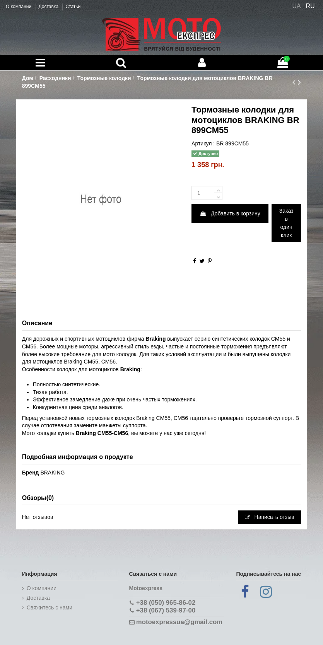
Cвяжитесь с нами (49, 607)
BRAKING (52, 472)
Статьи (72, 6)
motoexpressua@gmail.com (179, 622)
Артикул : (203, 143)
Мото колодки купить (48, 433)
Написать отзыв (269, 517)
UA (296, 6)
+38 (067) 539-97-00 (165, 610)
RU (310, 6)
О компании (19, 6)
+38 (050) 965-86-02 (165, 602)
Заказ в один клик (286, 223)
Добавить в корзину (230, 213)
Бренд (30, 472)
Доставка (49, 6)
